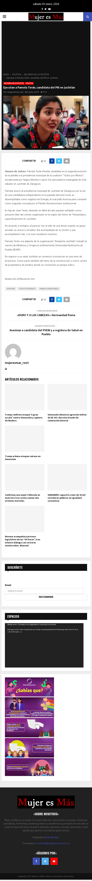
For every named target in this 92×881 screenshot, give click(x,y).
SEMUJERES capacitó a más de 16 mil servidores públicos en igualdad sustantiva (66, 498)
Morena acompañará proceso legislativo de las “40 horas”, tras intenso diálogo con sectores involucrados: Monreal (22, 541)
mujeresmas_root (15, 92)
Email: (8, 585)
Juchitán (11, 289)
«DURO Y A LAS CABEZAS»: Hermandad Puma (46, 315)
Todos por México (27, 289)
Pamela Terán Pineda (49, 289)
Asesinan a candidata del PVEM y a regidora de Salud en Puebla (46, 332)
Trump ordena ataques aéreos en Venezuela (23, 457)
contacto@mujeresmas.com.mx (53, 843)
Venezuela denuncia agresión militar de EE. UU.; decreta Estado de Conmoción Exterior (67, 417)
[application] (44, 645)
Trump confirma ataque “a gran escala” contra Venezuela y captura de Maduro (23, 417)
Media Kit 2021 (51, 837)
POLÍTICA (29, 83)
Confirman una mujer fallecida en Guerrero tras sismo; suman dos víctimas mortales (22, 498)
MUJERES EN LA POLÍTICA (14, 83)
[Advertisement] (46, 48)
